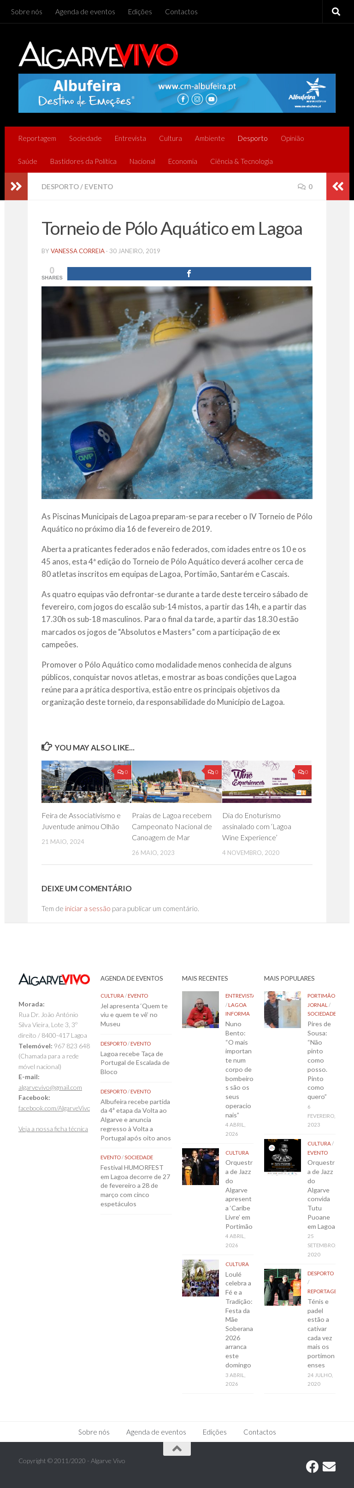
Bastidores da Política (83, 161)
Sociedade (85, 138)
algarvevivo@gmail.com (50, 1087)
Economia (182, 161)
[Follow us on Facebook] (312, 1466)
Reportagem (37, 138)
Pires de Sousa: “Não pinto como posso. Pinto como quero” (319, 1060)
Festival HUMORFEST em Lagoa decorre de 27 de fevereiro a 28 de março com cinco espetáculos (135, 1185)
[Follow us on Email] (329, 1466)
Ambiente (210, 138)
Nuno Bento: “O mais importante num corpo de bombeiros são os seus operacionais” (239, 1069)
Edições (140, 11)
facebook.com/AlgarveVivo (54, 1108)
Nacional (142, 161)
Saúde (27, 161)
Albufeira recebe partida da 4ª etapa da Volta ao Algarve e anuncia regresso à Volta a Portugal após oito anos (135, 1120)
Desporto (253, 138)
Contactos (181, 11)
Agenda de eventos (85, 11)
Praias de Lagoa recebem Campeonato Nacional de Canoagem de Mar (172, 826)
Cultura (170, 138)
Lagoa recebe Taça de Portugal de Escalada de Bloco (135, 1062)
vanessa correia (78, 251)
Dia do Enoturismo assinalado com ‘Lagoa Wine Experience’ (256, 826)
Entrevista (130, 138)
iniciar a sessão (88, 908)
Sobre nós (26, 11)
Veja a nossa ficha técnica (53, 1129)
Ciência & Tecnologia (241, 161)
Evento (98, 186)
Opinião (292, 138)
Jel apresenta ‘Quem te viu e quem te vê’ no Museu (134, 1015)
